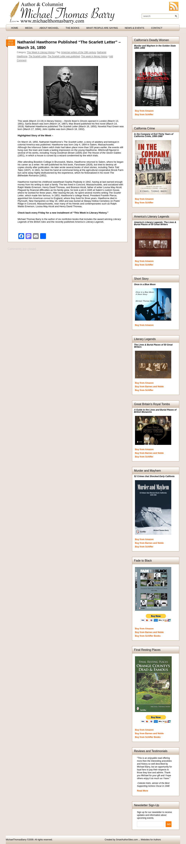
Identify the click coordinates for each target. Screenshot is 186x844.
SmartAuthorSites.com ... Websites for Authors (138, 839)
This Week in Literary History (41, 52)
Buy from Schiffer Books (148, 636)
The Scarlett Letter (37, 56)
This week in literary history (94, 56)
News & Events (134, 28)
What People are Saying (102, 28)
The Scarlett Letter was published (64, 56)
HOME (14, 28)
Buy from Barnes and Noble (149, 386)
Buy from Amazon (144, 111)
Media (29, 28)
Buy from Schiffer (144, 114)
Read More (142, 790)
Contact (156, 28)
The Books (72, 28)
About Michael (49, 28)
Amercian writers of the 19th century (78, 52)
